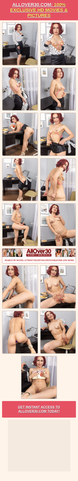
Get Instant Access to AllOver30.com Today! (39, 409)
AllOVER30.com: (39, 10)
